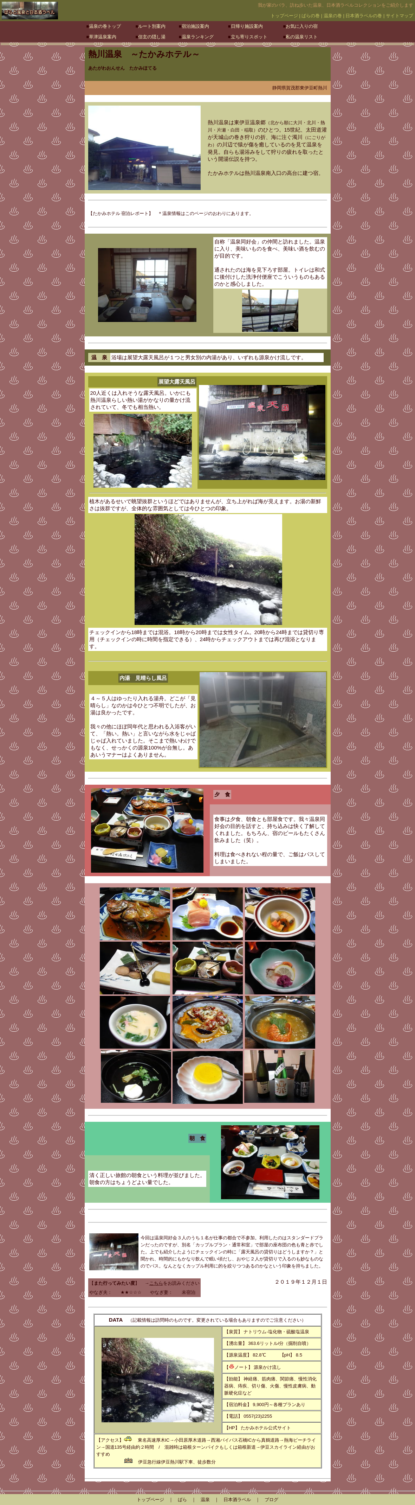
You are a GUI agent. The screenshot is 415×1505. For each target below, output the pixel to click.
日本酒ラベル (237, 1499)
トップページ (150, 1499)
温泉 (205, 1499)
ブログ (271, 1499)
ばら (182, 1499)
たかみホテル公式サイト (265, 1427)
